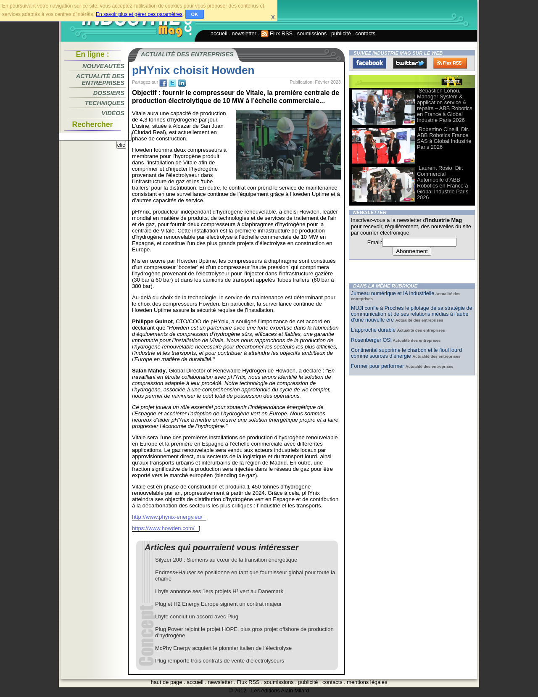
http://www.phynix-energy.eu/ (167, 517)
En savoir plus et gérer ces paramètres (139, 14)
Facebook (369, 63)
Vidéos (113, 113)
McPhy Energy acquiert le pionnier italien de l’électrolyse (223, 648)
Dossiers (108, 93)
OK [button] (194, 14)
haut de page (166, 682)
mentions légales (367, 682)
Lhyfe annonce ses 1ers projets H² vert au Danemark (219, 591)
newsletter (244, 33)
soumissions (312, 33)
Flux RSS (277, 33)
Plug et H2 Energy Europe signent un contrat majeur (218, 604)
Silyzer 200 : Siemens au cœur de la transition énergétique (226, 560)
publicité (341, 33)
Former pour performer (378, 366)
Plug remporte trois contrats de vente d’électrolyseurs (219, 660)
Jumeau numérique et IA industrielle (392, 293)
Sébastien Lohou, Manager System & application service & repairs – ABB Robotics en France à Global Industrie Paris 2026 (444, 105)
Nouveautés (103, 66)
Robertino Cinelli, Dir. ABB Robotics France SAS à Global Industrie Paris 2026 (444, 138)
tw (172, 83)
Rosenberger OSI (371, 340)
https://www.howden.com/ (163, 528)
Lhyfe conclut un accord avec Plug (196, 616)
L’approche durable (374, 330)
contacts (366, 33)
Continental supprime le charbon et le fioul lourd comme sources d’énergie (406, 353)
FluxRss (450, 63)
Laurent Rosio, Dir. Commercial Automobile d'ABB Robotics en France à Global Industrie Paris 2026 (442, 183)
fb (163, 83)
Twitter (410, 63)
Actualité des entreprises (100, 79)
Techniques (104, 103)
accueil (219, 33)
